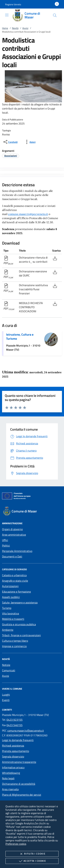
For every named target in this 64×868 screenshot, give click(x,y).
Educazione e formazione (16, 592)
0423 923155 (14, 720)
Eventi (6, 700)
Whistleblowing (11, 773)
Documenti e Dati (12, 556)
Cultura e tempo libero (15, 641)
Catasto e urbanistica (14, 575)
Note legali (8, 778)
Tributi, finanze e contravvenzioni (21, 635)
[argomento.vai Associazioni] (10, 155)
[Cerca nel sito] (55, 15)
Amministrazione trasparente (19, 762)
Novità (15, 28)
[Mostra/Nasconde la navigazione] (7, 15)
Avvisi (25, 28)
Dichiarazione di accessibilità (18, 784)
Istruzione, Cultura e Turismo (19, 336)
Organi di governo (12, 529)
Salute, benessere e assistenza (20, 602)
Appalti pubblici (11, 597)
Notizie (6, 665)
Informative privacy (13, 767)
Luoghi (6, 695)
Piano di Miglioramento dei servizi (21, 795)
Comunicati (8, 670)
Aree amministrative (14, 535)
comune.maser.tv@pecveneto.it (28, 214)
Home (5, 28)
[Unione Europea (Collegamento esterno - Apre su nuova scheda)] (32, 496)
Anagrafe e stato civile (15, 581)
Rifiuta (32, 854)
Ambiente (7, 630)
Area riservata (10, 789)
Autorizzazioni (10, 586)
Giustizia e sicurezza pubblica (19, 624)
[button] (13, 4)
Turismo (6, 608)
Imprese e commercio (14, 646)
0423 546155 (14, 725)
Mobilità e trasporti (13, 619)
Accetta (32, 861)
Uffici (5, 540)
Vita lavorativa (10, 613)
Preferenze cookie (15, 844)
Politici (6, 545)
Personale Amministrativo (17, 551)
